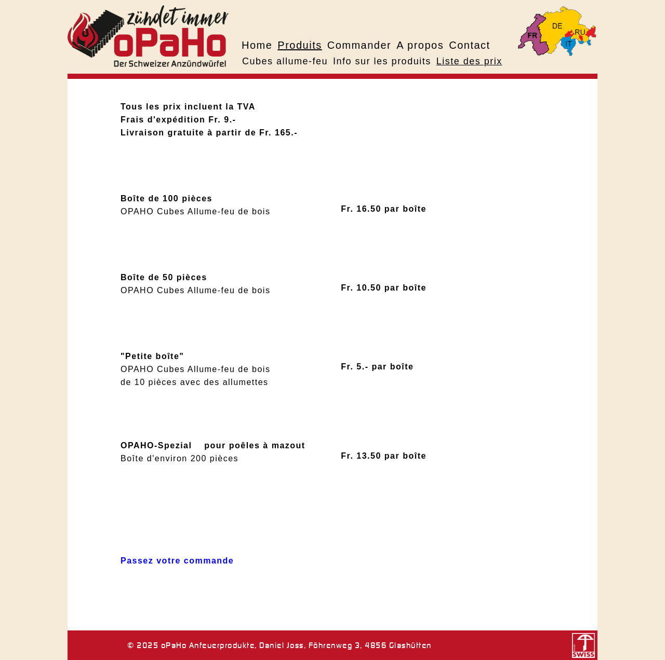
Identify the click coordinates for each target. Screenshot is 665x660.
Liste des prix (469, 61)
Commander (359, 45)
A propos (420, 45)
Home (257, 45)
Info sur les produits (382, 61)
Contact (469, 45)
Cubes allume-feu (285, 61)
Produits (299, 45)
